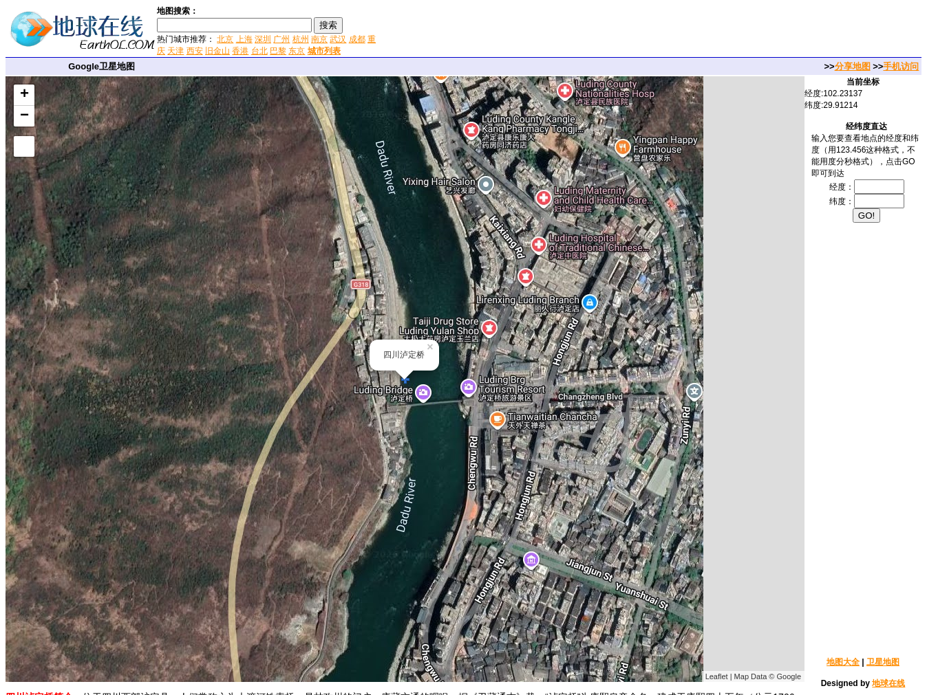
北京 (225, 39)
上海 (244, 39)
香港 (240, 51)
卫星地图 (882, 662)
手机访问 (901, 66)
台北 (259, 51)
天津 (175, 51)
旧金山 (217, 51)
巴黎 (278, 51)
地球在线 (888, 683)
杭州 (300, 39)
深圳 (263, 39)
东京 (296, 51)
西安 (195, 51)
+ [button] (24, 95)
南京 (319, 39)
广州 (281, 39)
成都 (357, 39)
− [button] (24, 116)
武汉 (338, 39)
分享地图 (853, 66)
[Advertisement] (543, 30)
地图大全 (843, 662)
